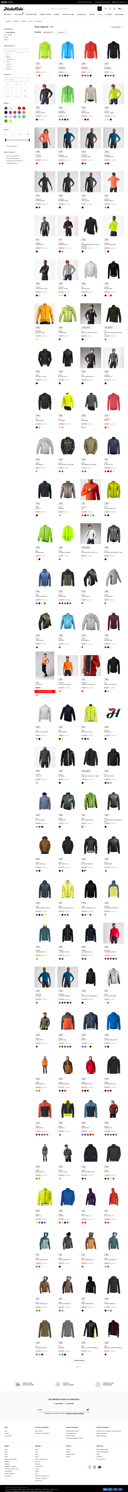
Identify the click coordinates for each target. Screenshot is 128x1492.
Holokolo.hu (53, 1489)
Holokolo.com (25, 1491)
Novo (6, 1449)
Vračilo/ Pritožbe (70, 1435)
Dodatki (68, 1452)
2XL (16, 96)
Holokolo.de (33, 1491)
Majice (37, 1471)
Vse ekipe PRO (100, 1459)
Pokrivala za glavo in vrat (11, 1468)
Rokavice (7, 1461)
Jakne (6, 1456)
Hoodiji (37, 1468)
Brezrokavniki (8, 1471)
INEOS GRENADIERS (102, 1452)
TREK (98, 1454)
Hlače (6, 1454)
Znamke (68, 1456)
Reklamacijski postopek (72, 1431)
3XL (25, 96)
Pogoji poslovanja (101, 1435)
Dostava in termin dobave (42, 1433)
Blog (6, 1431)
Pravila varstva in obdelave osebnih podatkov (108, 1431)
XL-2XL (8, 96)
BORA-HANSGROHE (102, 1449)
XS (16, 84)
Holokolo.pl (45, 1489)
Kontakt (7, 1433)
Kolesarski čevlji (70, 1454)
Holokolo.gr (49, 1491)
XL (25, 90)
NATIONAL (99, 1456)
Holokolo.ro (8, 1491)
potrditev (87, 1409)
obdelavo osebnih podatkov (75, 1413)
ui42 (24, 1489)
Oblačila (68, 1449)
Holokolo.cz (38, 1489)
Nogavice (7, 1464)
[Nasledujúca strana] (82, 1366)
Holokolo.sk (30, 1489)
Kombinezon (8, 1476)
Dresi (6, 1452)
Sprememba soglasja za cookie (74, 1438)
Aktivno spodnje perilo (11, 1459)
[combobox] (120, 9)
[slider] (5, 140)
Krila (36, 1473)
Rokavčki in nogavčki (10, 1466)
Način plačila (38, 1431)
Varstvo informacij (101, 1433)
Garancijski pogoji (71, 1433)
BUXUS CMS (17, 1489)
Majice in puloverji (9, 1473)
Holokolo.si (16, 1491)
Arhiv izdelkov (8, 1435)
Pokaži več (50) (79, 1360)
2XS (8, 84)
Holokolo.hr (41, 1491)
